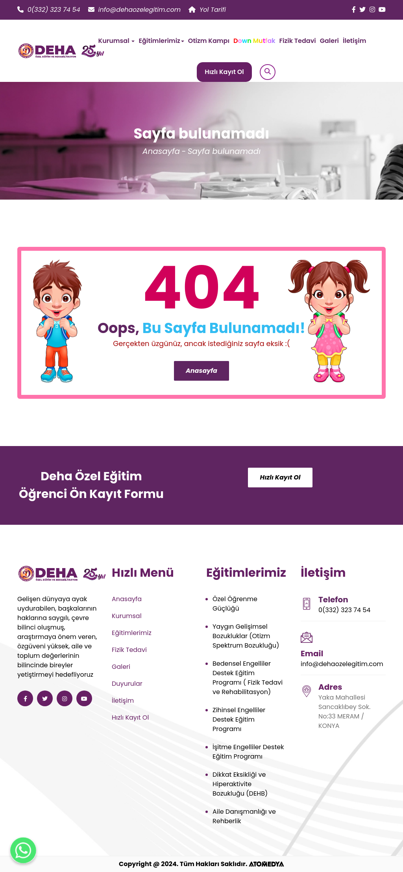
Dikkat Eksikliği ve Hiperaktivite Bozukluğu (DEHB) (240, 784)
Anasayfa (161, 151)
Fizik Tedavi (297, 40)
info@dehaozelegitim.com (134, 9)
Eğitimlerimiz (132, 632)
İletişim (354, 40)
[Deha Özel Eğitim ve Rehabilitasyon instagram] (372, 9)
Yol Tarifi (207, 9)
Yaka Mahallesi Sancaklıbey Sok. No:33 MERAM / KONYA (344, 711)
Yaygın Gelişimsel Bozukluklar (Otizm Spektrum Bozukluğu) (246, 636)
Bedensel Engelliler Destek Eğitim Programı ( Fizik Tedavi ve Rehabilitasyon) (248, 677)
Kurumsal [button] (116, 40)
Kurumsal (127, 615)
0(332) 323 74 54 (48, 9)
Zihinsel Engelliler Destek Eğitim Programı (239, 719)
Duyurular (127, 683)
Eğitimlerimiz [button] (161, 40)
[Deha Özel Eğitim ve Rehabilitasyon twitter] (362, 9)
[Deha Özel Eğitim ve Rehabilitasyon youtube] (382, 9)
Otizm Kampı (208, 40)
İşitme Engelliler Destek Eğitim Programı (248, 751)
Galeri (329, 40)
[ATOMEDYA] (266, 863)
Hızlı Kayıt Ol (224, 71)
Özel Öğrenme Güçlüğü (235, 603)
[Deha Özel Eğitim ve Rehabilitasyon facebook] (354, 9)
